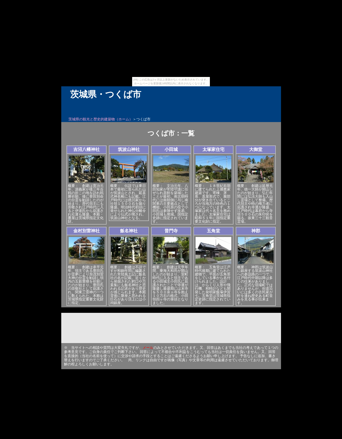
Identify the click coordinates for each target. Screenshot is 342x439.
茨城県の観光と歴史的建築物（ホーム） (100, 119)
